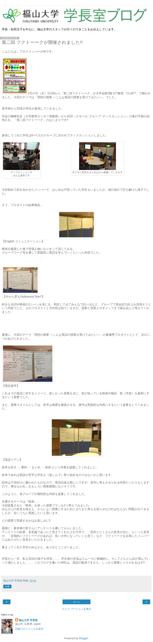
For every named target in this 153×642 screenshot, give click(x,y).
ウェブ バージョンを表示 (76, 608)
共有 (7, 586)
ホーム (76, 602)
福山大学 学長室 (28, 620)
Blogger (83, 638)
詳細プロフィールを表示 (29, 628)
